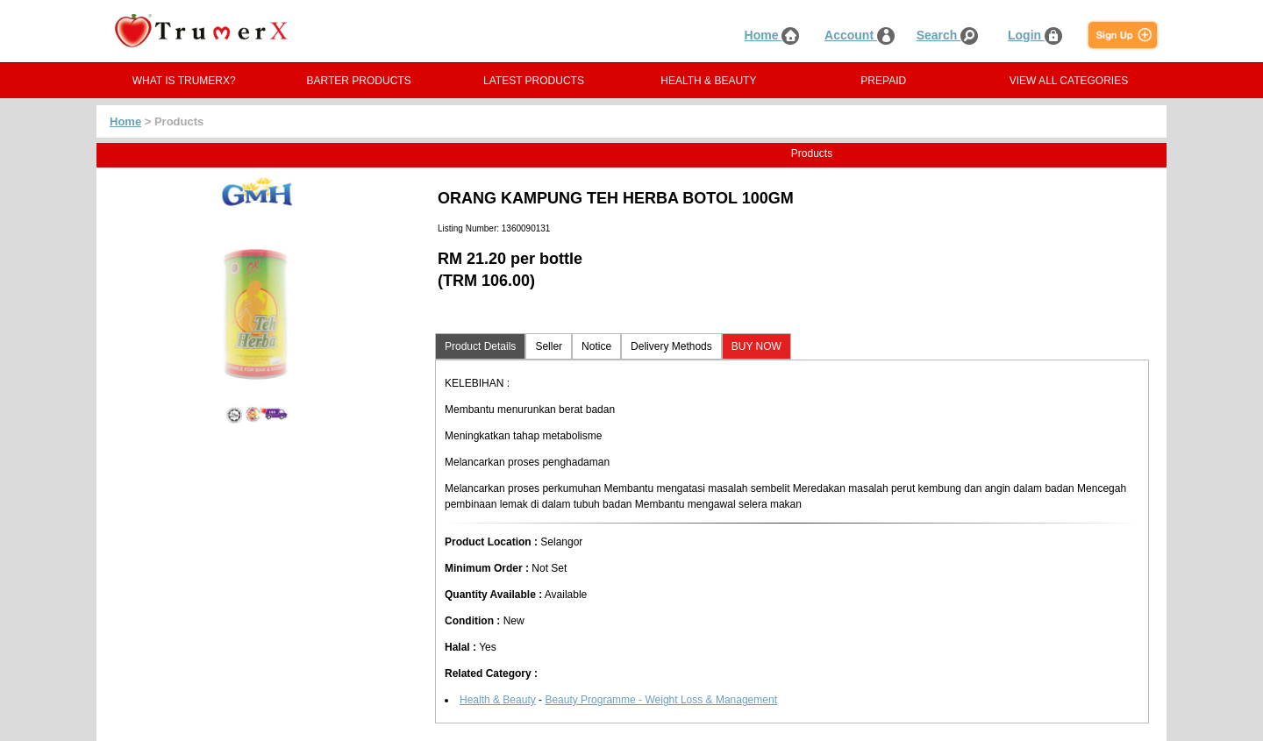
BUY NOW (756, 346)
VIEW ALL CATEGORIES (1069, 81)
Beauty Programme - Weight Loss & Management (661, 700)
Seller (548, 346)
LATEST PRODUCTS (533, 81)
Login (1035, 35)
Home (772, 35)
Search (948, 35)
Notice (596, 346)
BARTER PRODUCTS (359, 81)
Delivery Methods (671, 346)
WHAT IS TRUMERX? (184, 81)
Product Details (480, 346)
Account (859, 35)
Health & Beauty (498, 700)
